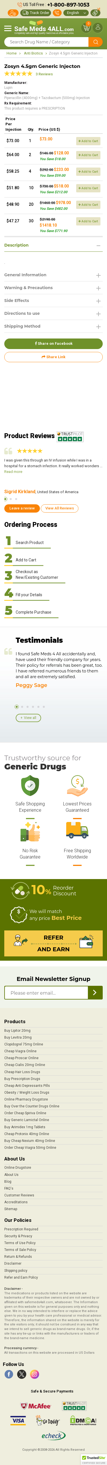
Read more (13, 471)
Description (16, 245)
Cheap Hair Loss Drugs (22, 1072)
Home (12, 53)
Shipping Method (22, 326)
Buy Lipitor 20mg (17, 1031)
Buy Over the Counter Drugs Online (31, 1106)
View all (30, 718)
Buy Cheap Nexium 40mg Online (29, 1141)
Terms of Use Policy (20, 1243)
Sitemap (10, 1209)
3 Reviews (44, 74)
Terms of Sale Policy (20, 1250)
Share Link (53, 357)
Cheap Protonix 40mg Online (26, 1134)
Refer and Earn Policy (21, 1277)
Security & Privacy (18, 1236)
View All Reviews (59, 508)
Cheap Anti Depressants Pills (27, 1086)
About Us (11, 1175)
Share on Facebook (53, 343)
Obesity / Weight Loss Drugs (26, 1093)
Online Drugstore (17, 1168)
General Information (25, 274)
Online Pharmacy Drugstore (26, 1099)
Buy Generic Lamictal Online (26, 1120)
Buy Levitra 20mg (18, 1037)
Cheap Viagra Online (20, 1051)
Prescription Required (21, 1229)
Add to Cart (88, 141)
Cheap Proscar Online (21, 1058)
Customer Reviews (19, 1195)
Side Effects (16, 300)
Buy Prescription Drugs (22, 1079)
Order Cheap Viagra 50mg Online (30, 1148)
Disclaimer (12, 1263)
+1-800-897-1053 (68, 5)
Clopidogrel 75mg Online (23, 1044)
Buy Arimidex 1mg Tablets (24, 1127)
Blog (7, 1182)
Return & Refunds (18, 1257)
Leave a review (22, 508)
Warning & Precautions (28, 287)
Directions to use (22, 313)
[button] (94, 1459)
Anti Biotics (33, 53)
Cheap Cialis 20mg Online (24, 1065)
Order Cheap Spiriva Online (25, 1113)
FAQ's (8, 1188)
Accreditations (16, 1202)
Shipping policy (15, 1271)
